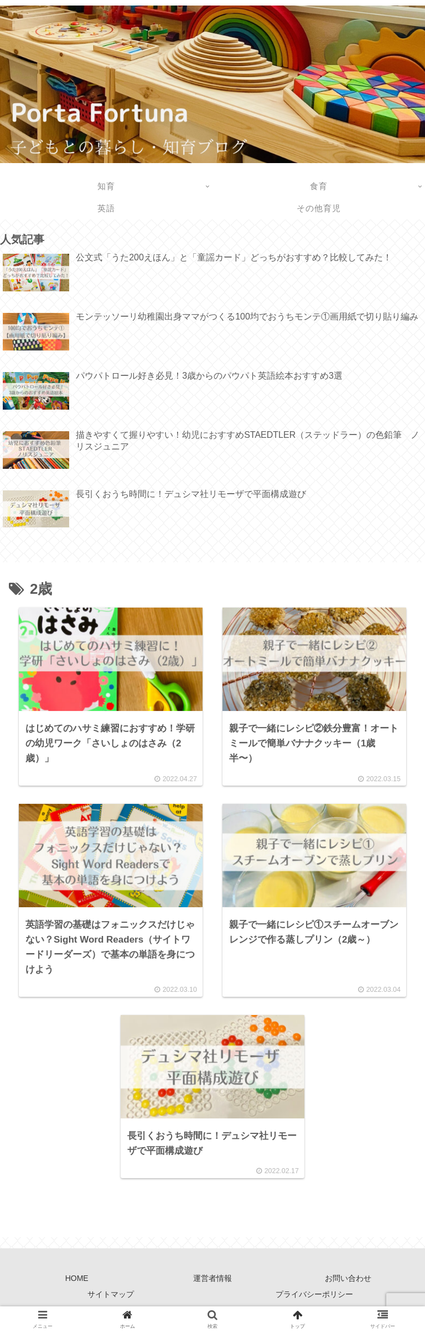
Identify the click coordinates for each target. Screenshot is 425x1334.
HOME (77, 1282)
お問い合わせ (348, 1282)
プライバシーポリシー (314, 1298)
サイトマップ (110, 1298)
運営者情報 (212, 1282)
